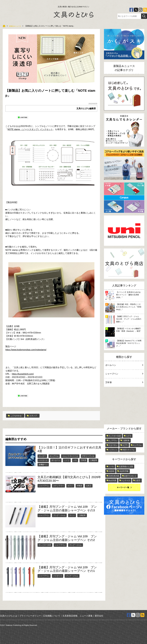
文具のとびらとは (8, 615)
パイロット (43, 460)
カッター (42, 456)
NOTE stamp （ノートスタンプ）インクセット (30, 129)
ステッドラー (58, 486)
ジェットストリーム (70, 456)
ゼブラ (125, 445)
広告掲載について (51, 615)
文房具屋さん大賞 (126, 467)
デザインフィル (88, 456)
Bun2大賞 (112, 480)
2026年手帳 (123, 471)
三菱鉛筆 (93, 460)
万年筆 (83, 460)
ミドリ (66, 460)
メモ (75, 460)
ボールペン (56, 460)
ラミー (72, 515)
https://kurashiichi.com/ (23, 374)
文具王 (88, 486)
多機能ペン (43, 464)
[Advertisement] (124, 406)
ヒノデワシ (113, 440)
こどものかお (16, 415)
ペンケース (125, 480)
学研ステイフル (128, 450)
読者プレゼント (130, 476)
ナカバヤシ (113, 445)
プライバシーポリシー (30, 615)
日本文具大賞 (114, 476)
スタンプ (34, 415)
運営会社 (99, 615)
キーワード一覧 (123, 487)
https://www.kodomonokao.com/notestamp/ (25, 350)
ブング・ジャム (59, 515)
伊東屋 (79, 486)
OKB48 (111, 471)
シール (111, 467)
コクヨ (128, 436)
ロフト (70, 486)
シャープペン (44, 486)
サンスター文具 (45, 545)
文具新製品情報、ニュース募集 (77, 615)
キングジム (54, 456)
